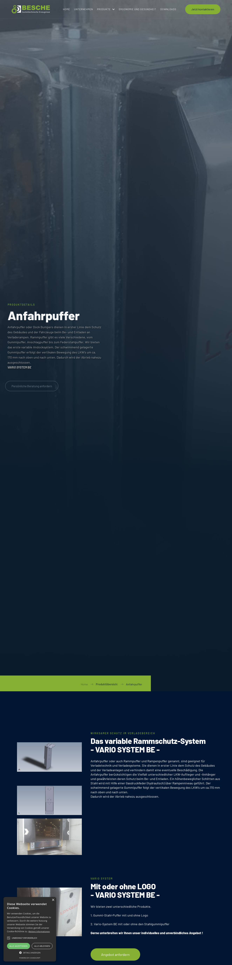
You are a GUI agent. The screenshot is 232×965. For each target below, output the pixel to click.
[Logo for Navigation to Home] (32, 8)
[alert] (30, 929)
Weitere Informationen (39, 931)
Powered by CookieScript (29, 958)
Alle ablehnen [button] (42, 946)
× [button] (53, 900)
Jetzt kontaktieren (202, 8)
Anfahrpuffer (134, 684)
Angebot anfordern (115, 954)
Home (84, 684)
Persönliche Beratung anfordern (30, 386)
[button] (106, 8)
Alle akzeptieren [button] (18, 946)
